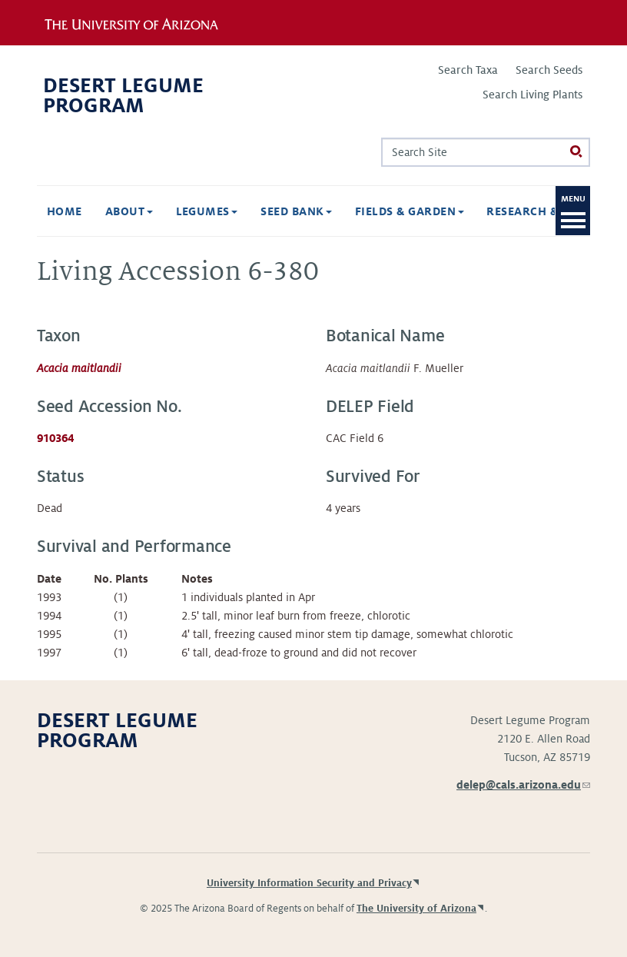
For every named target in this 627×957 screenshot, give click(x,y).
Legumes (168, 211)
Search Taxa (468, 70)
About (90, 211)
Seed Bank (257, 211)
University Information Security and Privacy (309, 883)
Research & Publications (530, 211)
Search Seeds (549, 70)
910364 (55, 438)
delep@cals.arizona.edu (523, 785)
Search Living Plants (532, 94)
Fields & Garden (370, 211)
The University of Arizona (416, 908)
